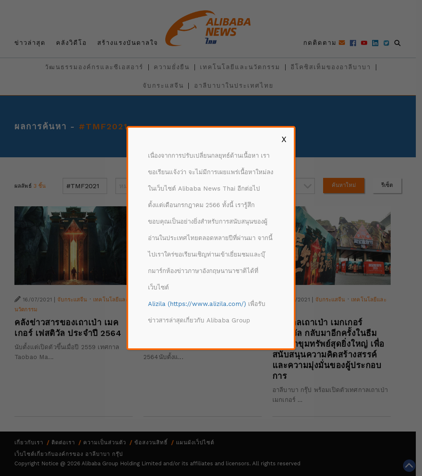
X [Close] (283, 139)
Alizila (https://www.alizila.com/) (197, 304)
